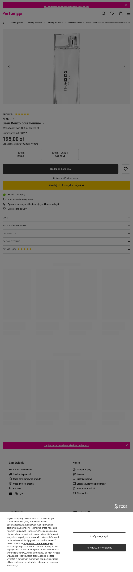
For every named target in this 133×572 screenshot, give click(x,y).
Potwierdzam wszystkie (99, 547)
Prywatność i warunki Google (38, 543)
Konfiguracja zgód (99, 536)
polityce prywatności (30, 537)
